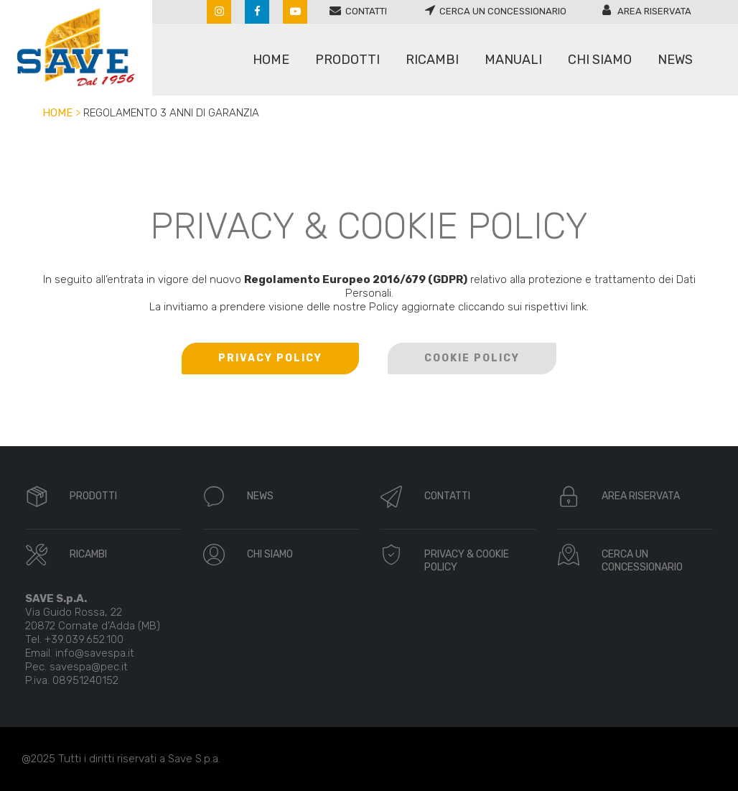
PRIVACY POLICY (270, 358)
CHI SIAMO (270, 554)
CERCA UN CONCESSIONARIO (642, 560)
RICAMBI (88, 554)
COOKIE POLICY (472, 358)
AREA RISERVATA (641, 496)
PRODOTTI (93, 496)
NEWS (260, 496)
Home (57, 112)
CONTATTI (447, 496)
